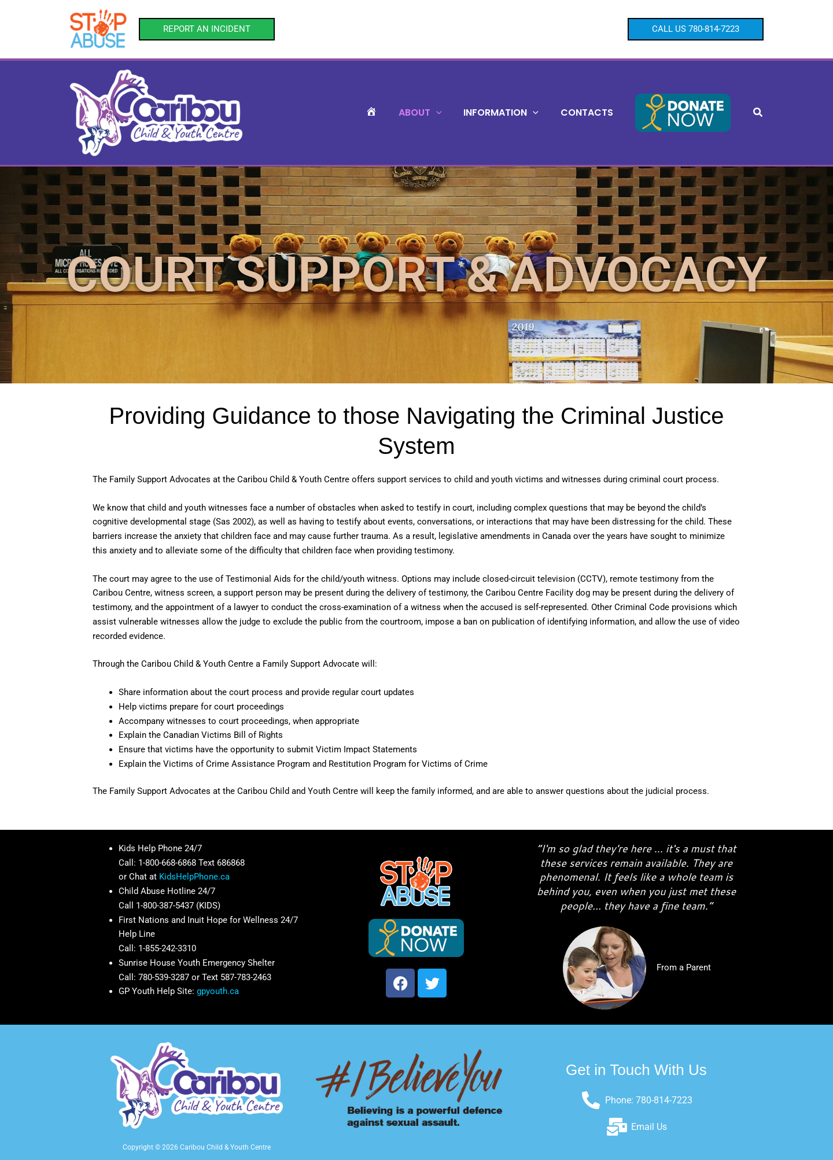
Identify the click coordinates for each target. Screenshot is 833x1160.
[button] (207, 29)
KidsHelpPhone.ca (194, 876)
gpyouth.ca (218, 991)
